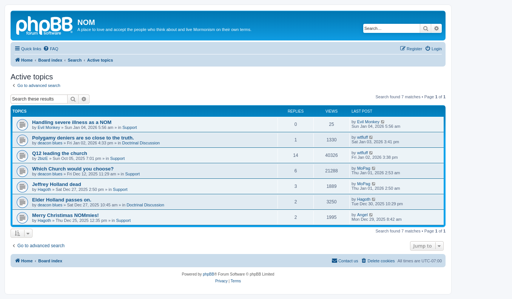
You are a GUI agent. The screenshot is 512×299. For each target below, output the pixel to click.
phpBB (208, 274)
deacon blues (50, 143)
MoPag (363, 168)
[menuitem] (50, 48)
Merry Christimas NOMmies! (65, 215)
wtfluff (362, 137)
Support (129, 127)
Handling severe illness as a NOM (71, 122)
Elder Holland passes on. (61, 200)
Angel (362, 214)
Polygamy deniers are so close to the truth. (83, 138)
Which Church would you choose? (73, 169)
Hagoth (44, 189)
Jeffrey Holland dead (56, 184)
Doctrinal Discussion (141, 143)
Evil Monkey (49, 127)
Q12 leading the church (59, 153)
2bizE (43, 158)
